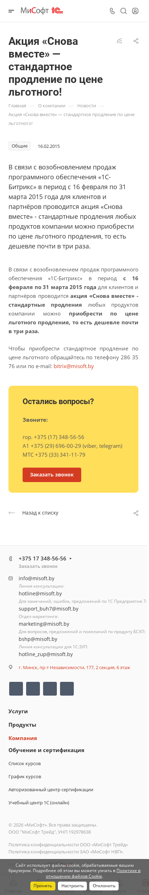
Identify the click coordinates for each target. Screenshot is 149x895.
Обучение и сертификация (46, 749)
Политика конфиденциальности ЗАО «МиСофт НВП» (65, 851)
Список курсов (24, 763)
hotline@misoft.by (40, 593)
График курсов (24, 776)
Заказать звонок (38, 566)
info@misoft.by (36, 578)
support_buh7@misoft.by (48, 608)
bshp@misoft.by (38, 639)
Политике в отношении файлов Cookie (93, 873)
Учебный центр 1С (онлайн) (38, 802)
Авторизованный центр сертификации (50, 789)
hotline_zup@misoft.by (46, 654)
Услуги (18, 711)
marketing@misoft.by (44, 623)
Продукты (22, 724)
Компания (22, 737)
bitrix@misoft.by (74, 366)
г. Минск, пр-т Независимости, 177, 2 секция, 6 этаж (74, 667)
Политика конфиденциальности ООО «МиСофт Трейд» (68, 844)
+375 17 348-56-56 (42, 558)
